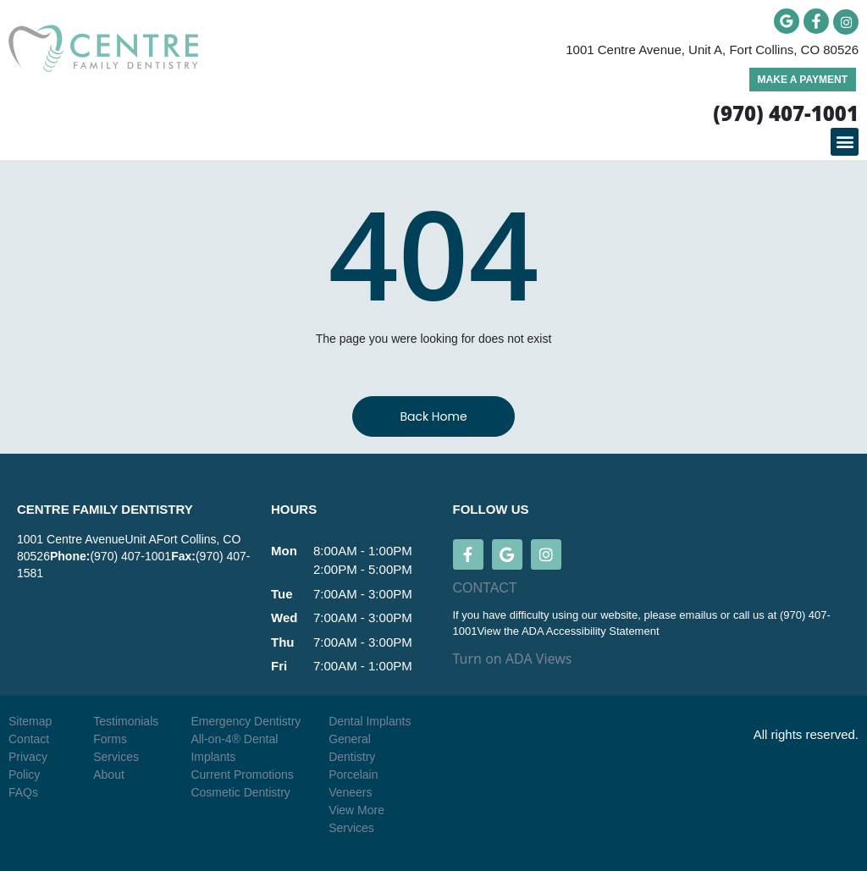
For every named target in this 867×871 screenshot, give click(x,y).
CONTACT (485, 588)
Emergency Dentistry (246, 721)
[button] (845, 142)
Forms (110, 739)
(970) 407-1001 (130, 556)
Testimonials (125, 721)
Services (116, 757)
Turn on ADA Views (512, 658)
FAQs (23, 792)
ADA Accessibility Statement (591, 631)
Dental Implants (370, 721)
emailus (699, 615)
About (108, 774)
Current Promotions (242, 774)
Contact (28, 739)
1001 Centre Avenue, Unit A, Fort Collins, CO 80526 (712, 49)
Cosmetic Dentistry (240, 792)
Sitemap (30, 721)
